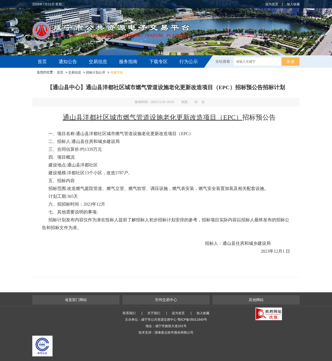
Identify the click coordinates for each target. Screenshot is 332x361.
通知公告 (68, 61)
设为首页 (271, 4)
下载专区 (158, 61)
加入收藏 (293, 4)
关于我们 (153, 313)
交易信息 (98, 61)
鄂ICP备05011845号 (192, 319)
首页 (42, 61)
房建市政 (116, 72)
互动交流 (48, 74)
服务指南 (128, 61)
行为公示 (188, 61)
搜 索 (290, 62)
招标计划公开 (95, 72)
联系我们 (129, 313)
